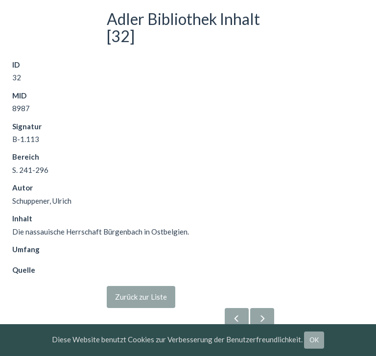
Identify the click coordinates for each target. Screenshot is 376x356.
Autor (22, 187)
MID (19, 95)
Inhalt (22, 218)
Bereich (25, 156)
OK (314, 340)
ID (16, 64)
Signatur (27, 126)
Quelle (23, 269)
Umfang (26, 249)
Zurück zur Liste (141, 296)
